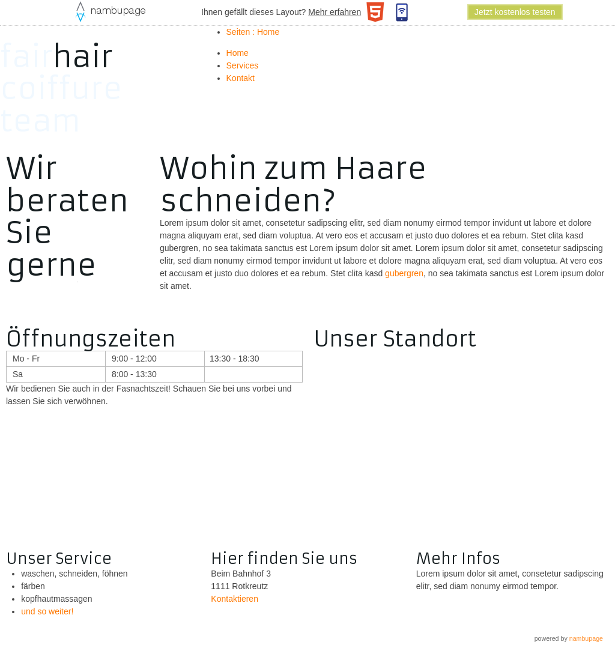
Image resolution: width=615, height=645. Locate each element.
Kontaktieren (234, 599)
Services (242, 65)
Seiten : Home (253, 32)
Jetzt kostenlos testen (515, 12)
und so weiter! (47, 611)
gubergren (404, 273)
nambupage (586, 638)
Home (237, 53)
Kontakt (240, 78)
